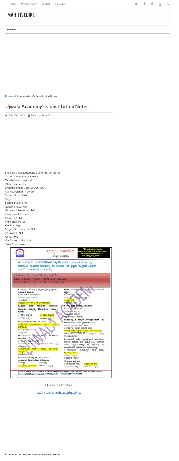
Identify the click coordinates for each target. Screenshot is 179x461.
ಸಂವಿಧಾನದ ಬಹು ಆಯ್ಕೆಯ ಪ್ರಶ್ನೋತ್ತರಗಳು (59, 392)
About (13, 4)
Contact (46, 4)
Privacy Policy (29, 4)
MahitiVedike (21, 15)
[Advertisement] (89, 63)
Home (11, 29)
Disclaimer (60, 4)
